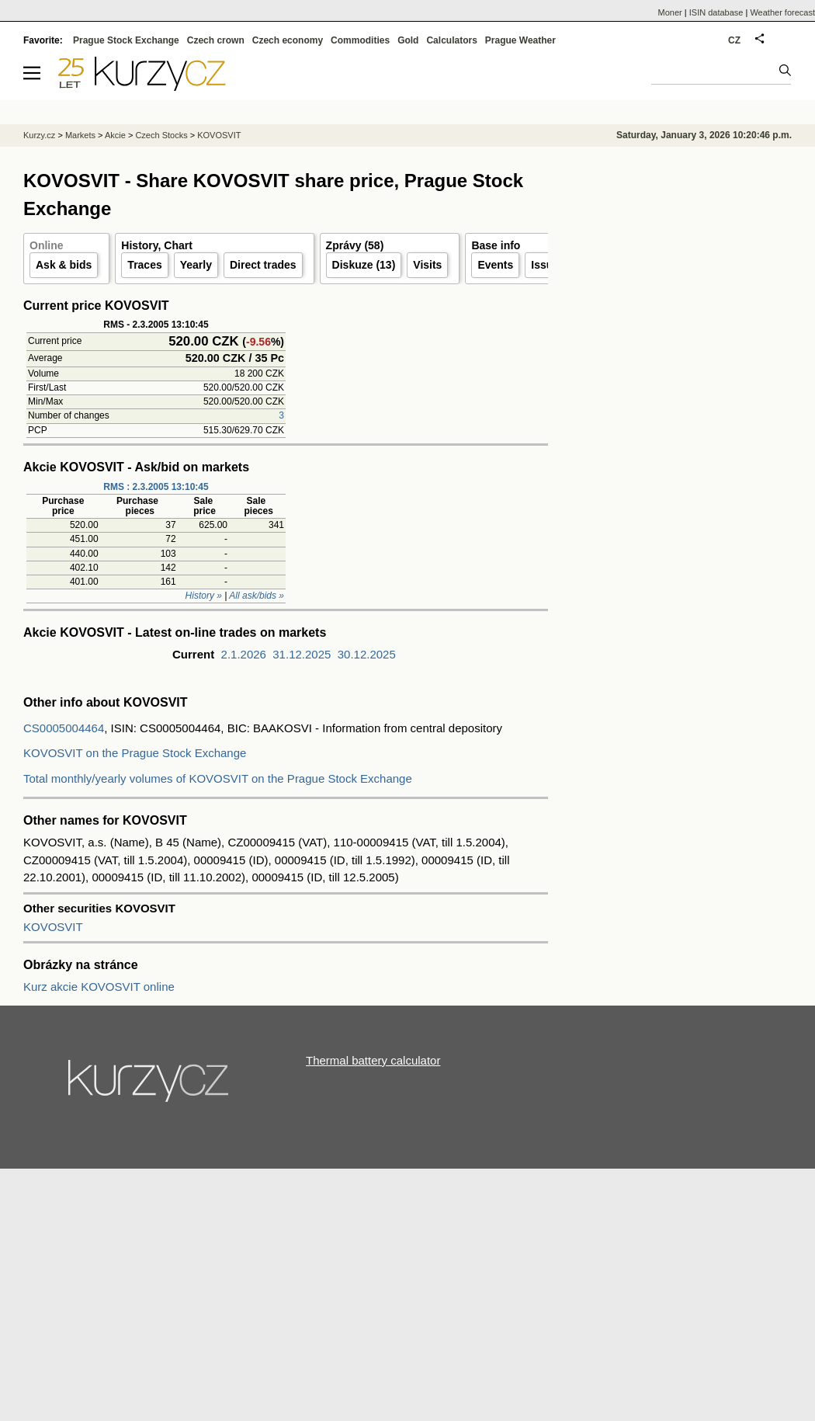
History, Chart (156, 245)
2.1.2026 (243, 654)
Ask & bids (64, 265)
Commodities (360, 40)
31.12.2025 (301, 654)
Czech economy (287, 40)
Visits (427, 265)
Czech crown (215, 40)
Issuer (547, 265)
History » (204, 595)
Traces (144, 265)
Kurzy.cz (39, 135)
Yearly (196, 265)
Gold (407, 40)
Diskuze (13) (364, 265)
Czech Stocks (161, 135)
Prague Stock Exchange (126, 40)
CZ (734, 40)
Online (46, 245)
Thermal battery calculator (373, 1060)
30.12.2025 (367, 654)
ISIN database (716, 12)
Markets (80, 135)
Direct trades (263, 265)
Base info (495, 245)
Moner (670, 12)
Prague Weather (520, 40)
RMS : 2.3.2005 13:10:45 (155, 486)
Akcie (115, 135)
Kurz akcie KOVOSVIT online (99, 986)
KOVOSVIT (53, 926)
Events (495, 265)
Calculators (451, 40)
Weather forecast (782, 12)
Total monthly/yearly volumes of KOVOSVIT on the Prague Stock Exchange (217, 778)
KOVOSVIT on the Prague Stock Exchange (134, 752)
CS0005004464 (63, 728)
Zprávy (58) (355, 245)
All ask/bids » (256, 595)
